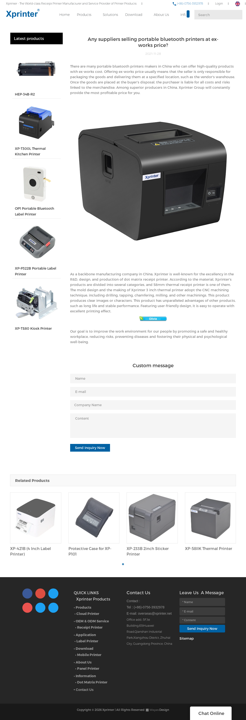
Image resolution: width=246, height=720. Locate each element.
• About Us (83, 662)
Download (133, 15)
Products (84, 15)
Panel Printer (88, 668)
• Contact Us (84, 690)
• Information (85, 676)
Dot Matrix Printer (92, 682)
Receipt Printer (90, 627)
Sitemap (186, 638)
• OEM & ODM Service (91, 621)
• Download (83, 648)
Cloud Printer (87, 614)
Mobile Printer (89, 655)
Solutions (110, 15)
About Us (161, 15)
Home (64, 15)
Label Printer (87, 641)
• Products (82, 607)
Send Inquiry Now (90, 448)
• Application (85, 635)
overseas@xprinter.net (155, 613)
